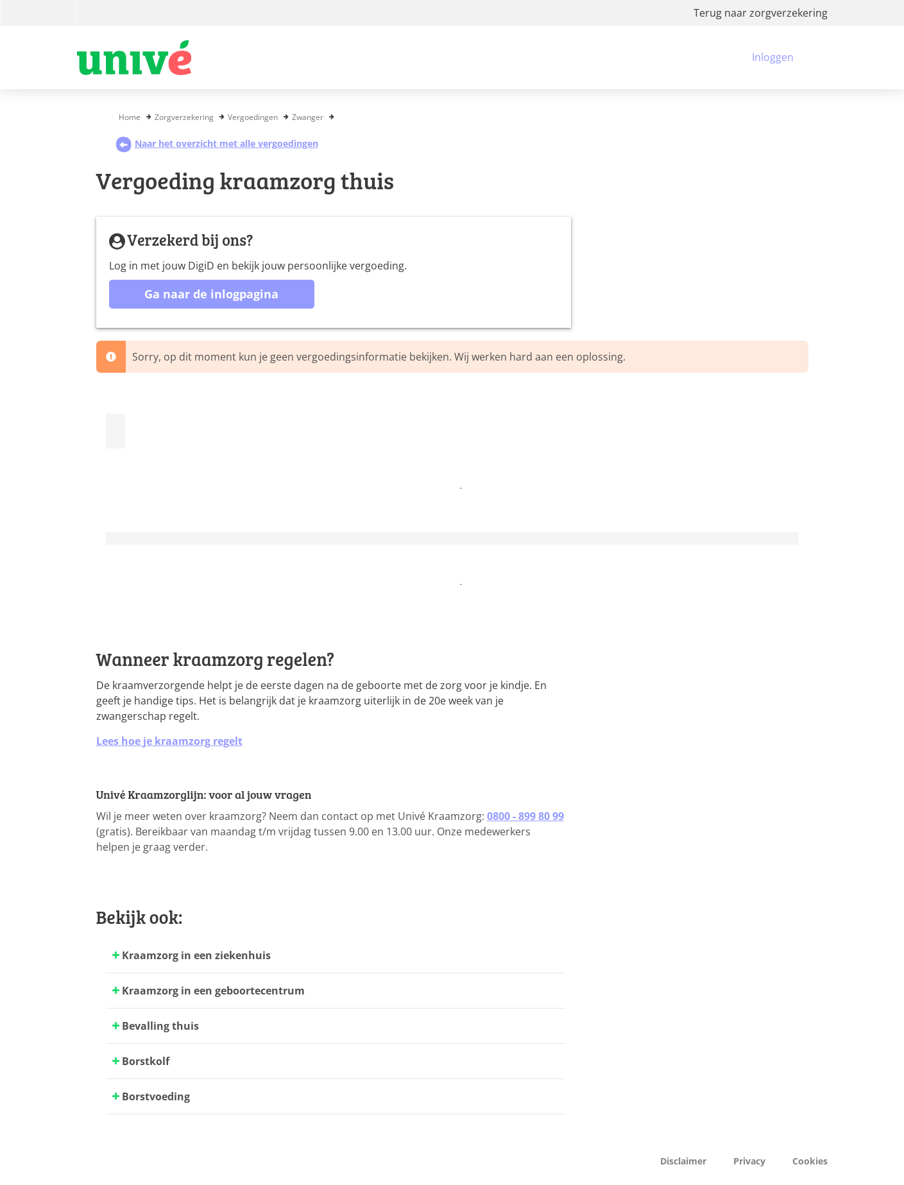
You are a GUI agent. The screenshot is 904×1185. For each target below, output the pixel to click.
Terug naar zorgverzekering (761, 13)
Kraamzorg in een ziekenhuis (196, 955)
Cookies (810, 1161)
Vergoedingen (253, 117)
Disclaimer (683, 1161)
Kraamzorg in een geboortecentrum (213, 991)
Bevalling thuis (160, 1026)
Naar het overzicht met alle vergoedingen (216, 143)
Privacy (749, 1161)
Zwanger (307, 117)
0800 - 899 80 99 (525, 816)
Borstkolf (145, 1061)
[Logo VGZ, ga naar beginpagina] (134, 58)
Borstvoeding (156, 1096)
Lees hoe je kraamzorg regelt (169, 741)
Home (130, 117)
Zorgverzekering (184, 117)
